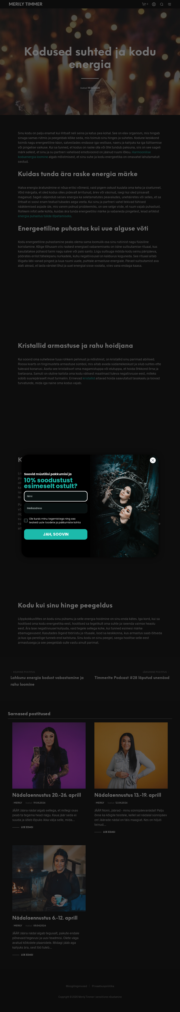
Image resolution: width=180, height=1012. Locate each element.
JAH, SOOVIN (56, 534)
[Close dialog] (153, 460)
